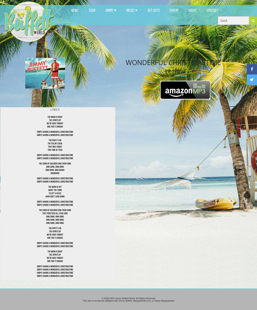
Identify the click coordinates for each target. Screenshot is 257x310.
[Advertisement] (157, 36)
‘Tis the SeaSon (180, 76)
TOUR (92, 10)
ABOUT (192, 10)
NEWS (75, 10)
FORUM (174, 10)
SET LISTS (154, 10)
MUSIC (132, 10)
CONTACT (212, 10)
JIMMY (110, 10)
